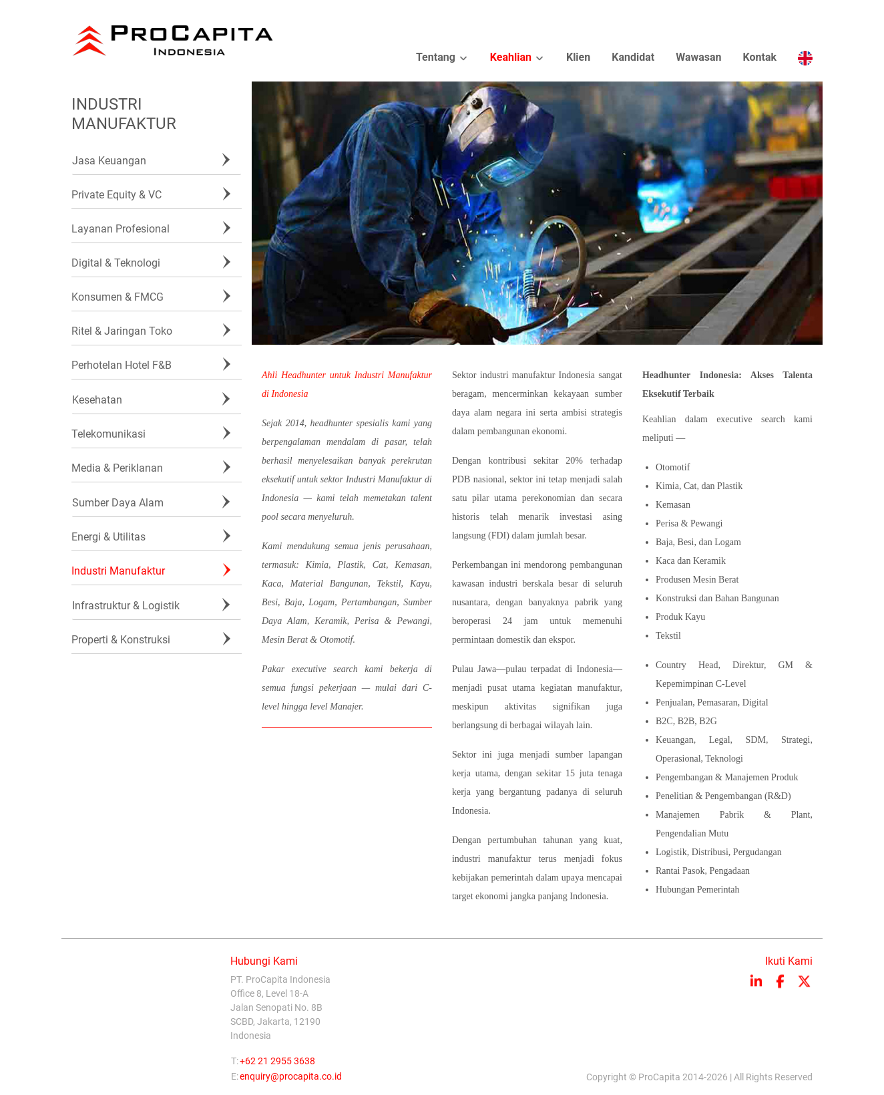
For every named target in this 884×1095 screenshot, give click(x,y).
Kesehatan (97, 400)
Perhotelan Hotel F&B (121, 365)
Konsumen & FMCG (117, 297)
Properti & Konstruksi (120, 639)
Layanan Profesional (120, 228)
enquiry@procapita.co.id (291, 1079)
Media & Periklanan (117, 468)
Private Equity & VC (116, 194)
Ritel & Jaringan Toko (121, 331)
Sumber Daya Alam (118, 502)
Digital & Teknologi (115, 263)
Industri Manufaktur (118, 571)
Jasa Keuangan (109, 160)
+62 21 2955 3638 (277, 1064)
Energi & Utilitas (108, 536)
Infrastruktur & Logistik (126, 605)
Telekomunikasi (108, 434)
